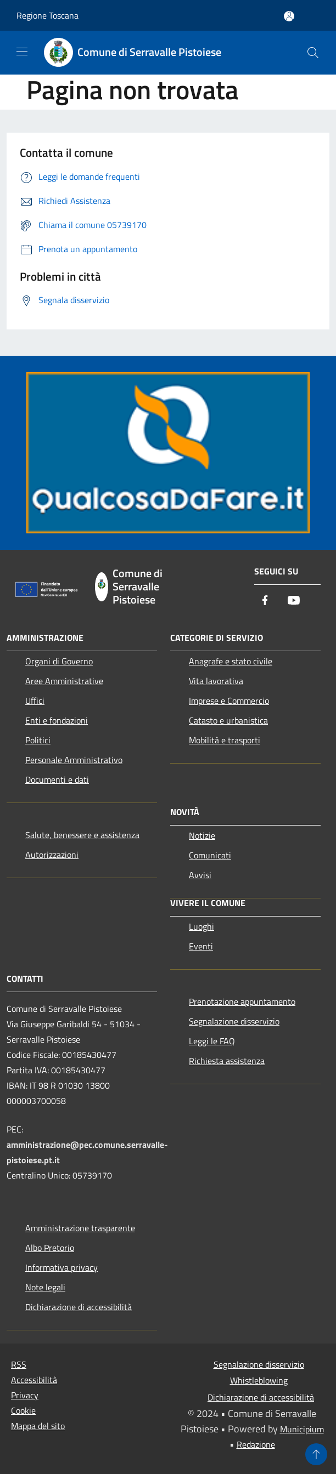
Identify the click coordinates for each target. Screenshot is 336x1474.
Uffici (34, 700)
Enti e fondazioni (56, 720)
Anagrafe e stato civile (230, 661)
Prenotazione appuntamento (242, 1001)
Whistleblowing (259, 1380)
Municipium (302, 1429)
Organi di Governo (59, 661)
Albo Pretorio (49, 1247)
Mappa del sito (38, 1425)
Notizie (202, 835)
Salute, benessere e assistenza (82, 834)
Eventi (201, 946)
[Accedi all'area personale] (289, 16)
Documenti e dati (57, 779)
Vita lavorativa (216, 680)
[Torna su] (316, 1454)
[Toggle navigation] (22, 51)
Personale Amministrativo (73, 759)
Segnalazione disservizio (234, 1021)
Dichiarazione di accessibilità (78, 1306)
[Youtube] (294, 601)
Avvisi (200, 874)
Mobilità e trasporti (224, 740)
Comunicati (210, 855)
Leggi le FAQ (212, 1041)
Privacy (24, 1395)
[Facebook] (265, 601)
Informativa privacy (61, 1267)
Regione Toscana (47, 15)
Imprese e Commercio (229, 700)
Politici (38, 740)
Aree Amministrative (64, 680)
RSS (18, 1364)
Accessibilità (34, 1379)
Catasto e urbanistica (228, 720)
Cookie (23, 1410)
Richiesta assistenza (227, 1060)
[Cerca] (313, 52)
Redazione (256, 1444)
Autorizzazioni (52, 854)
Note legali (45, 1287)
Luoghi (201, 926)
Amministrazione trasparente (80, 1227)
